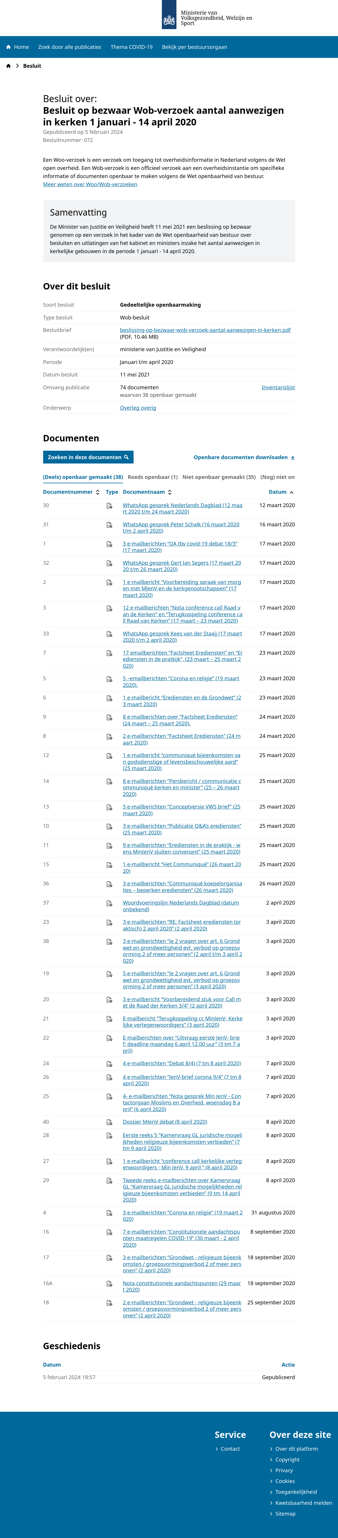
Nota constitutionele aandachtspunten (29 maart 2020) (182, 1286)
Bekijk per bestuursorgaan (194, 46)
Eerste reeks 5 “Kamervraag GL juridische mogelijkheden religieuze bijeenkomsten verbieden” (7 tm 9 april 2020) (182, 1142)
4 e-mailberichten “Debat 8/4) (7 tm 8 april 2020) (182, 1063)
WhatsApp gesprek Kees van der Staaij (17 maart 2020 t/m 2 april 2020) (182, 637)
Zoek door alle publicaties (69, 46)
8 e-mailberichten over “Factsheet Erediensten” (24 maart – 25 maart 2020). (180, 720)
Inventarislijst (278, 387)
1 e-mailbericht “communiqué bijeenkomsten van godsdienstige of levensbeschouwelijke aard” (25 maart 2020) (181, 762)
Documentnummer (72, 492)
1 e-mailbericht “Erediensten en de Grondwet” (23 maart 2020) (182, 701)
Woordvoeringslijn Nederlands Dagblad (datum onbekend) (181, 906)
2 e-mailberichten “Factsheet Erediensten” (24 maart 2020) (182, 739)
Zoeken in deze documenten (88, 457)
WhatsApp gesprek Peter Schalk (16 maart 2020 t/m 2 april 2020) (181, 527)
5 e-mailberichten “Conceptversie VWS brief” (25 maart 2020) (182, 810)
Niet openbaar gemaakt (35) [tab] (219, 476)
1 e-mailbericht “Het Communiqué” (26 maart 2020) (182, 867)
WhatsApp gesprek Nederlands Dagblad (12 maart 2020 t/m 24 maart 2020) (182, 508)
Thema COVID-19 (132, 46)
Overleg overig (138, 407)
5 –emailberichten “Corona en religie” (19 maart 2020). (181, 681)
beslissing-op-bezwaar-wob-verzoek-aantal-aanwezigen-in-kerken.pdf (205, 329)
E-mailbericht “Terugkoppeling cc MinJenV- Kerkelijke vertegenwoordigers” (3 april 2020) (183, 1022)
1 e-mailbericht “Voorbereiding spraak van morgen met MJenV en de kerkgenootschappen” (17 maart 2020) (182, 588)
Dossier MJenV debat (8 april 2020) (165, 1121)
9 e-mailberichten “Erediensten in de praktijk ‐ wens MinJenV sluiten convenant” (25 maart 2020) (181, 848)
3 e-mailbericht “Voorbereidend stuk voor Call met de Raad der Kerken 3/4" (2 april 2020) (182, 1002)
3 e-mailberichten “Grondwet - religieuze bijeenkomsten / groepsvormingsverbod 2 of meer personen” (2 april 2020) (182, 1264)
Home (17, 46)
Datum (282, 492)
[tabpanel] (169, 904)
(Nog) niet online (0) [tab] (286, 476)
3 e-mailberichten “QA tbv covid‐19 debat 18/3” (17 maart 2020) (180, 547)
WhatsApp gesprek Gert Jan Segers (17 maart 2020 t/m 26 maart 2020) (182, 566)
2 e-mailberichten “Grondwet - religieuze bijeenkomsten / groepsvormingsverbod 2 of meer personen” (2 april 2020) (182, 1309)
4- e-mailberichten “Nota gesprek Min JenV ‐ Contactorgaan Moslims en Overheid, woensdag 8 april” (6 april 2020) (182, 1103)
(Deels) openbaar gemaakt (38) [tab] (83, 476)
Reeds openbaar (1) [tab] (153, 476)
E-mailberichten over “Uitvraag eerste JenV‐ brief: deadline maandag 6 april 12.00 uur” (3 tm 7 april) (181, 1044)
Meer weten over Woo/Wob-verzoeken (90, 184)
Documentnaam (147, 492)
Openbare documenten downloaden (244, 457)
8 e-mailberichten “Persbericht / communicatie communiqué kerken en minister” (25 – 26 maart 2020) (182, 787)
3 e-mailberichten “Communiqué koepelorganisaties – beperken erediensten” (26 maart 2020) (182, 887)
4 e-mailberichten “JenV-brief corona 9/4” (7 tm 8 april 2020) (182, 1080)
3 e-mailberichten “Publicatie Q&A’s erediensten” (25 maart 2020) (182, 829)
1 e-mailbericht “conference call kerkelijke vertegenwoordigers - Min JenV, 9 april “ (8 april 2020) (182, 1164)
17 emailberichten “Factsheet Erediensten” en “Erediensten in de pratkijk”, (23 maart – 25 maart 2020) (183, 659)
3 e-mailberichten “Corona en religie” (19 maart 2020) (183, 1216)
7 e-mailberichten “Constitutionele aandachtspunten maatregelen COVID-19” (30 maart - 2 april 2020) (181, 1238)
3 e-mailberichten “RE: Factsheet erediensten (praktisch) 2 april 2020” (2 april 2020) (182, 925)
